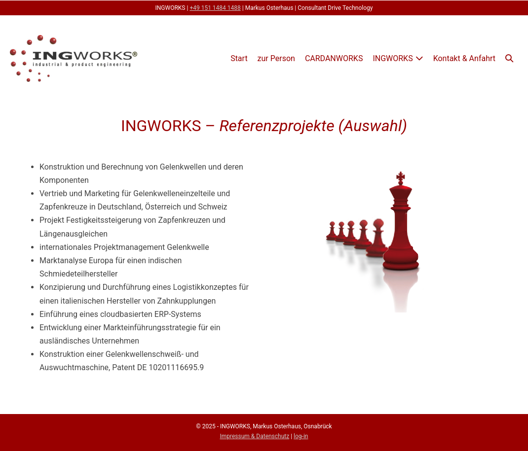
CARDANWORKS (334, 58)
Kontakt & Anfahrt (464, 58)
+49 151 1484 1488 (214, 7)
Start (238, 58)
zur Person (276, 58)
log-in (301, 436)
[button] (509, 58)
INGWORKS (393, 58)
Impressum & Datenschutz (255, 436)
